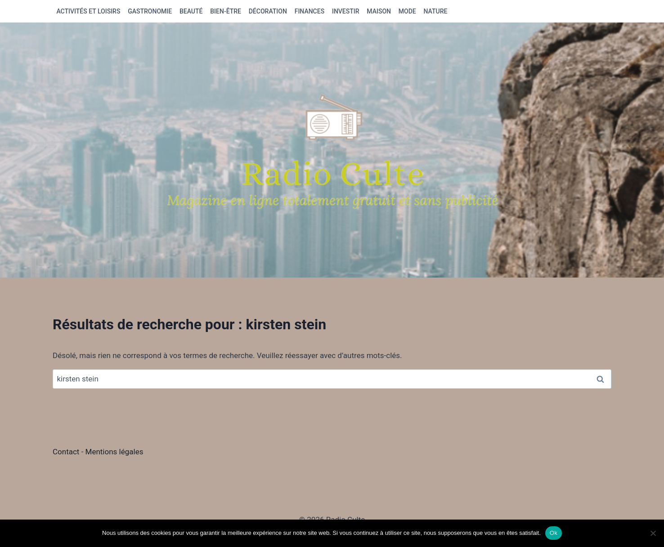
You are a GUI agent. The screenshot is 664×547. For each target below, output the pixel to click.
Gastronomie (150, 11)
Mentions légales (114, 451)
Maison (379, 11)
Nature (436, 11)
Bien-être (225, 11)
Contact (67, 451)
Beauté (191, 11)
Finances (309, 11)
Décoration (268, 11)
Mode (407, 11)
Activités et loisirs (88, 11)
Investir (345, 11)
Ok (553, 532)
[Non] (652, 533)
